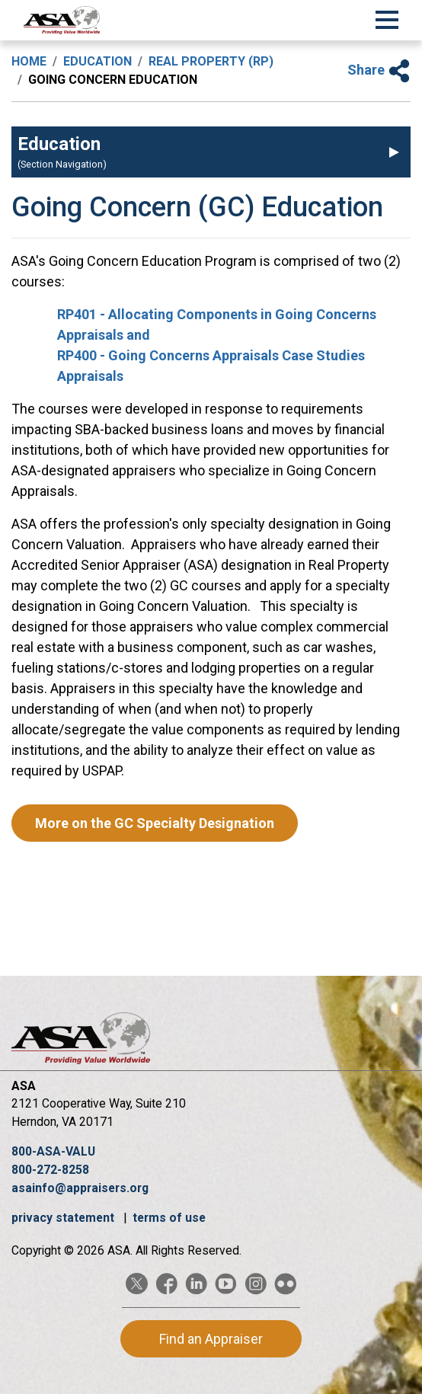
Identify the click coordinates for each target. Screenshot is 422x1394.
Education (97, 61)
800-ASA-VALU (53, 1151)
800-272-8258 (50, 1169)
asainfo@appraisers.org (80, 1188)
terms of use (169, 1217)
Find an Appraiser (211, 1339)
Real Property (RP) (211, 61)
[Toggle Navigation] (387, 17)
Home (28, 61)
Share (379, 70)
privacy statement (64, 1217)
